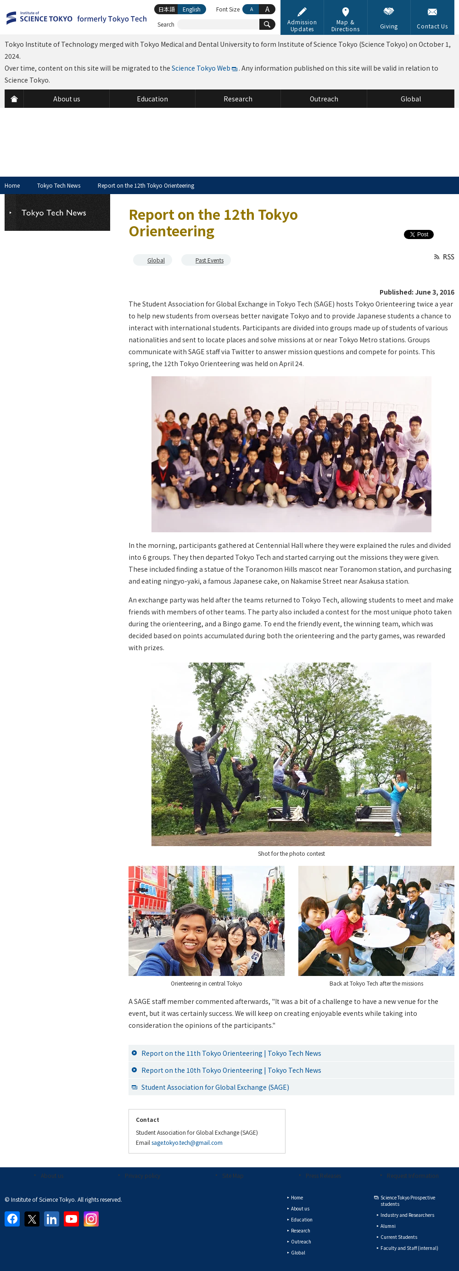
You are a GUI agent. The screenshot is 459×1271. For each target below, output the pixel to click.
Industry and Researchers (407, 1214)
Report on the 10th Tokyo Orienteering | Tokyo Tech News (231, 1070)
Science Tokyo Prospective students (408, 1200)
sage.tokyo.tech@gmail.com (187, 1142)
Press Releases (323, 1175)
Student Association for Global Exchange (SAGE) (215, 1087)
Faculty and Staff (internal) (409, 1247)
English (192, 9)
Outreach (301, 1241)
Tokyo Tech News (58, 185)
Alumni (388, 1225)
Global (156, 260)
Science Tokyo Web (201, 67)
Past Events (210, 260)
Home (12, 185)
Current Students (399, 1236)
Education (302, 1219)
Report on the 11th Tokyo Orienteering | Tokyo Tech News (231, 1053)
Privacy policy (142, 1175)
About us (52, 1175)
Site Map (233, 1175)
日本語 (166, 9)
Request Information (413, 1175)
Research (300, 1230)
